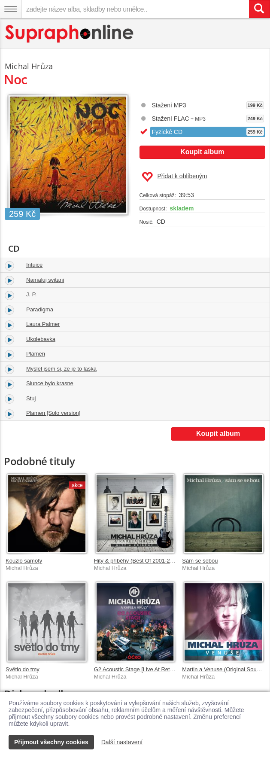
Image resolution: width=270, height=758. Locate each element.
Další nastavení (122, 742)
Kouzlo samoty (24, 560)
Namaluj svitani (45, 280)
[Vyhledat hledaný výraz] (259, 9)
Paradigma (39, 309)
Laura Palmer (43, 324)
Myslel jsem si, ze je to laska (61, 368)
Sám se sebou (200, 560)
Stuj (31, 398)
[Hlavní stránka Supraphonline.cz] (69, 33)
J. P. (31, 294)
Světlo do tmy (22, 669)
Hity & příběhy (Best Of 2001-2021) (137, 560)
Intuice (34, 265)
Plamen (35, 353)
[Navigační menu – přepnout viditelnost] (10, 9)
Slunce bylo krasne (49, 383)
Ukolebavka (40, 339)
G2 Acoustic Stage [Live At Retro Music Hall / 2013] (157, 669)
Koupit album (202, 151)
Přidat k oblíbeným (174, 177)
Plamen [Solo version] (53, 413)
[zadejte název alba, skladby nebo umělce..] (135, 9)
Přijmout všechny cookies (51, 742)
